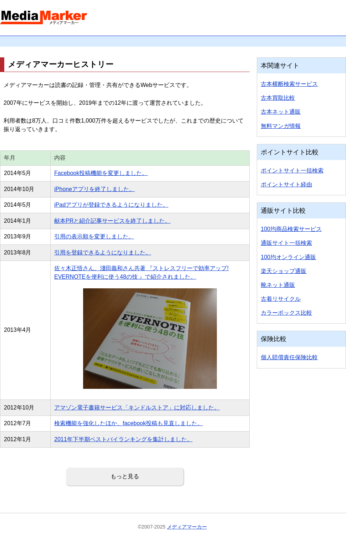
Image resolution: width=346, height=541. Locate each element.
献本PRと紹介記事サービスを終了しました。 (112, 221)
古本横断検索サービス (289, 84)
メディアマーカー (187, 527)
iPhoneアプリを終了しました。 (94, 189)
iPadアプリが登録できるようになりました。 (111, 205)
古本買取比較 (278, 98)
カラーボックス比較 (286, 313)
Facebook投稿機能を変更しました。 (101, 173)
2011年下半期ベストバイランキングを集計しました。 (123, 439)
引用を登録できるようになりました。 (102, 252)
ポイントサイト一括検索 (292, 171)
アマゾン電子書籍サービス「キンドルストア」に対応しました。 (137, 408)
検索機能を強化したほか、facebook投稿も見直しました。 (128, 423)
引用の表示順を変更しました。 (94, 236)
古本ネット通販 (281, 112)
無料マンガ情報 (281, 126)
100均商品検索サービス (291, 229)
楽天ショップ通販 (283, 271)
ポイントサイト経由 (286, 184)
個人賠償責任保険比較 (289, 357)
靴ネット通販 (278, 285)
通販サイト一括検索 (286, 243)
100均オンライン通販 (288, 257)
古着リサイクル (281, 299)
